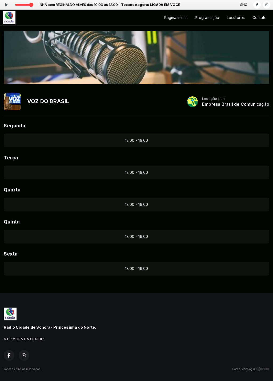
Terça (11, 157)
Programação (207, 17)
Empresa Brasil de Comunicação (235, 104)
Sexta (11, 254)
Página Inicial (175, 17)
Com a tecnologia (250, 369)
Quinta (12, 222)
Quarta (12, 190)
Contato (259, 17)
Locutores (236, 17)
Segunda (14, 125)
